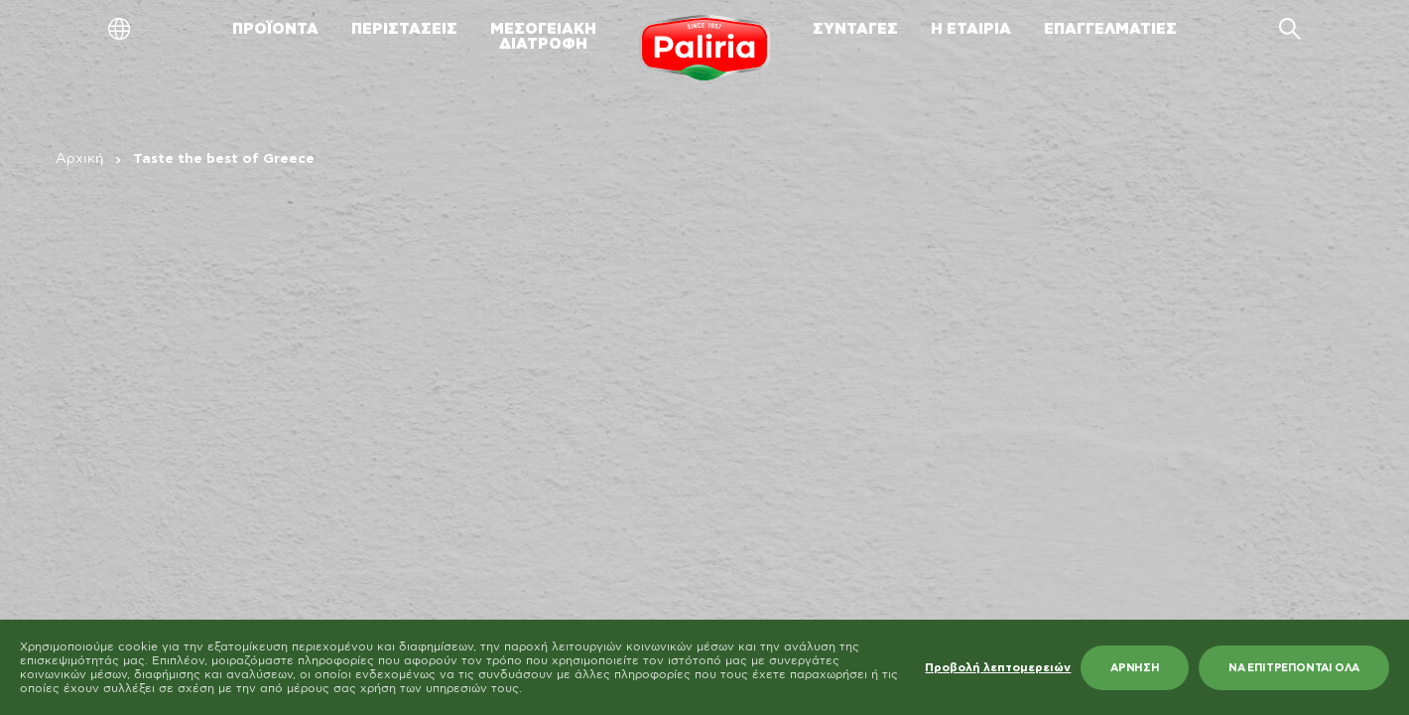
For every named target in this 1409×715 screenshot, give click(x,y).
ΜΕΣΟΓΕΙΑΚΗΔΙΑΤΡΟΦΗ (543, 37)
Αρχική (79, 159)
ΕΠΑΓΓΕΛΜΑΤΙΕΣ (1110, 29)
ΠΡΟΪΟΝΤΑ (275, 29)
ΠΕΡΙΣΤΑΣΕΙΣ (404, 29)
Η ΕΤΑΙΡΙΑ (971, 29)
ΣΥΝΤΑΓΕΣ (855, 29)
